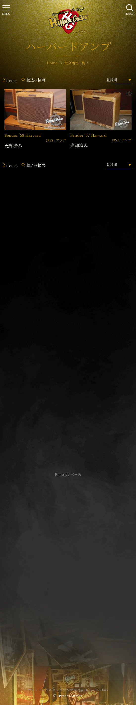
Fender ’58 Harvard (22, 135)
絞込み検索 (36, 79)
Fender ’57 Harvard (88, 135)
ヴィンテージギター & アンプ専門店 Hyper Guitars (68, 689)
